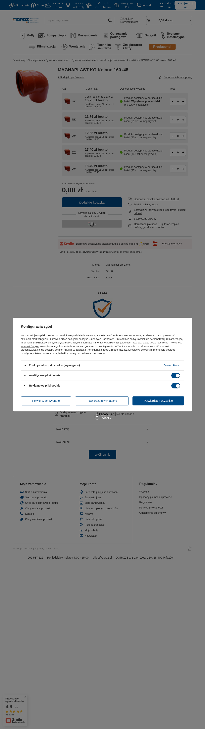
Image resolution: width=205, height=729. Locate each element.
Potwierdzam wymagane (102, 400)
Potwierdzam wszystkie (158, 400)
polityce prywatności (59, 342)
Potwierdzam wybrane (46, 400)
